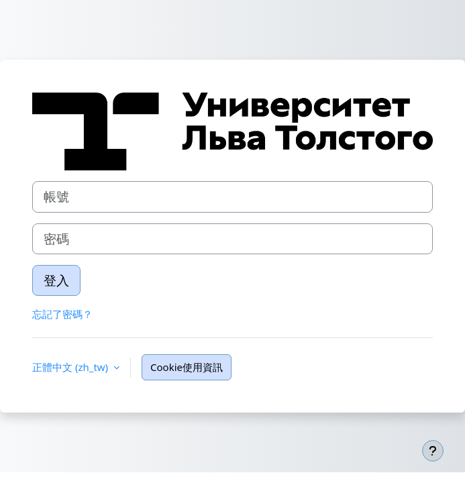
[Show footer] (433, 451)
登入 (56, 280)
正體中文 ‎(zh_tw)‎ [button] (71, 367)
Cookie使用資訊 (186, 367)
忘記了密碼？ (62, 314)
